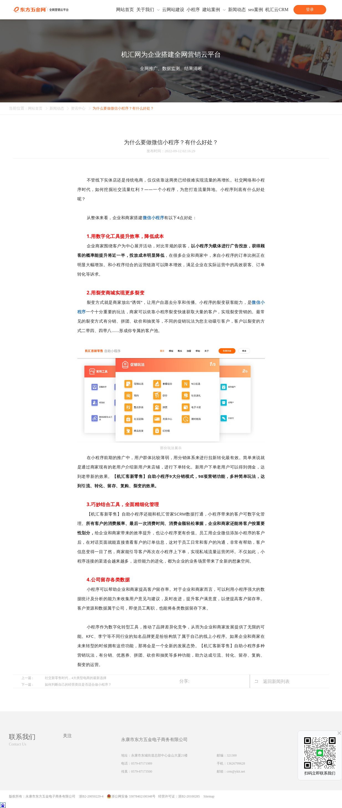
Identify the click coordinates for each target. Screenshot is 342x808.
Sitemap (208, 796)
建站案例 (211, 9)
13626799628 (236, 763)
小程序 (193, 9)
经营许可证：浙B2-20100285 (179, 796)
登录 (310, 9)
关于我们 (145, 9)
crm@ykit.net (236, 771)
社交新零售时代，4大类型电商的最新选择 (75, 678)
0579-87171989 (141, 763)
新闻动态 (237, 9)
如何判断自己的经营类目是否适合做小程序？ (78, 685)
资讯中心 (81, 108)
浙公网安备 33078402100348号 (133, 796)
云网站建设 (173, 9)
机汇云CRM (277, 9)
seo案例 (255, 9)
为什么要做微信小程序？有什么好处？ (129, 108)
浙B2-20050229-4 (91, 796)
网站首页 (125, 9)
